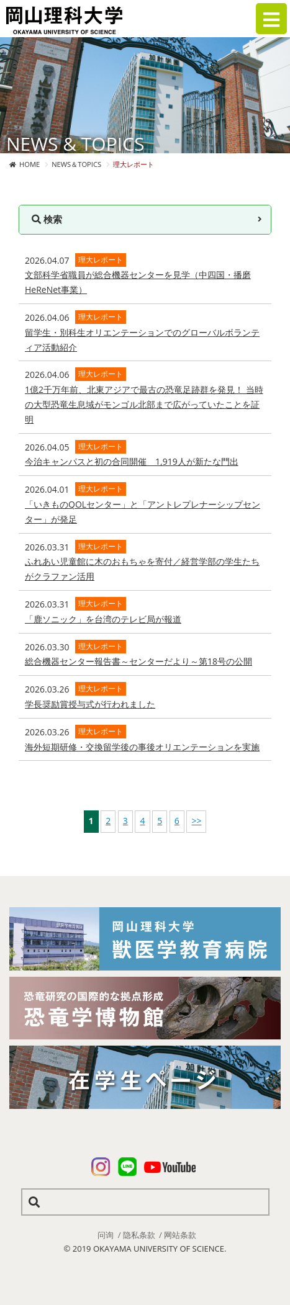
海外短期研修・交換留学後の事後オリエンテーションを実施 (142, 747)
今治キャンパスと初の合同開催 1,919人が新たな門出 (131, 461)
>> (196, 821)
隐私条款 (139, 1234)
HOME (29, 164)
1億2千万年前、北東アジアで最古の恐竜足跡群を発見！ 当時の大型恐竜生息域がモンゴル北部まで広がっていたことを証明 (144, 404)
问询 (105, 1234)
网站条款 (180, 1234)
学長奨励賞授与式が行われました (90, 704)
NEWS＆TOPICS (76, 164)
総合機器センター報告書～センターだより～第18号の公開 (138, 661)
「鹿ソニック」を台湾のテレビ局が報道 (103, 619)
